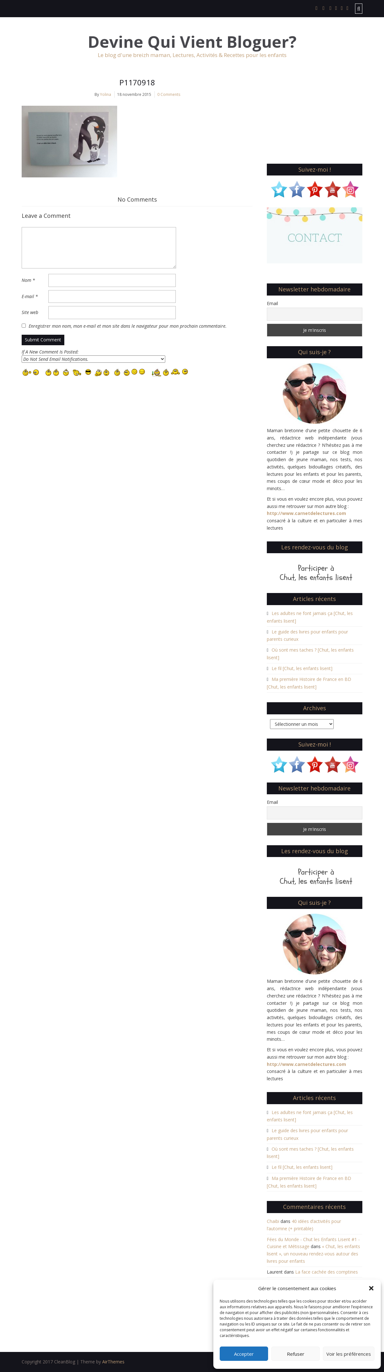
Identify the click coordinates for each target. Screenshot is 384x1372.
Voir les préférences (348, 1354)
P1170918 (137, 82)
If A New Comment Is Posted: (93, 356)
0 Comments (168, 94)
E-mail (30, 296)
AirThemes (113, 1362)
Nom (28, 280)
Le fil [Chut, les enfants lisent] (302, 668)
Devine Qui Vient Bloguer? (192, 42)
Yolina (105, 94)
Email (272, 303)
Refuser (295, 1354)
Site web (30, 312)
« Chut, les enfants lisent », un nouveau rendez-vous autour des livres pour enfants (313, 1253)
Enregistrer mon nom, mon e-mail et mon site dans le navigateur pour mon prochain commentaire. (128, 326)
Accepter (244, 1354)
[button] (371, 1288)
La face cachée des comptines (326, 1272)
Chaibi (273, 1221)
